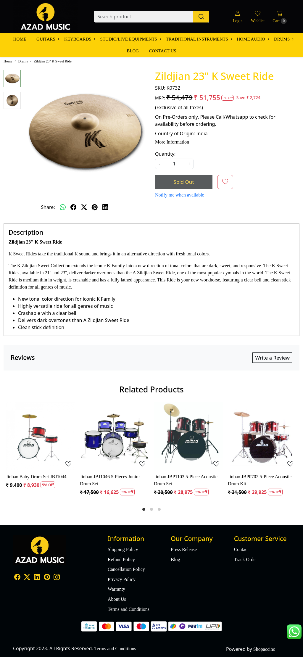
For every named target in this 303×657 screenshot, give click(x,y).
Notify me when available (179, 194)
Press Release (184, 549)
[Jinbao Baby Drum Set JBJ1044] (40, 436)
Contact (241, 549)
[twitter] (84, 207)
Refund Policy (121, 559)
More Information (172, 141)
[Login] (237, 16)
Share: (48, 207)
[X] (27, 577)
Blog (133, 51)
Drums (283, 39)
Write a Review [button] (272, 357)
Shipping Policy (123, 549)
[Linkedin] (37, 577)
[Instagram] (56, 577)
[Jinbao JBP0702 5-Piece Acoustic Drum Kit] (262, 436)
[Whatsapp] (62, 207)
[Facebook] (17, 577)
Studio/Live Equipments (130, 39)
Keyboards (79, 39)
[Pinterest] (47, 577)
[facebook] (73, 207)
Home (19, 39)
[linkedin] (105, 207)
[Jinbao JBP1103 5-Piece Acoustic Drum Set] (188, 436)
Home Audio (253, 39)
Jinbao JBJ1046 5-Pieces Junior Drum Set (110, 480)
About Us (117, 599)
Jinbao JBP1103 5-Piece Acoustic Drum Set (185, 480)
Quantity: (165, 154)
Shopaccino (264, 649)
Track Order (245, 559)
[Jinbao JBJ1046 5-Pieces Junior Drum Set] (114, 436)
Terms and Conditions (128, 609)
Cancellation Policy (126, 569)
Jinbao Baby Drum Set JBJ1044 (36, 476)
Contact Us (162, 51)
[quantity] (174, 164)
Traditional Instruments (199, 39)
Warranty (116, 589)
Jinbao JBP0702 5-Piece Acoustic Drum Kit (260, 480)
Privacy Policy (122, 579)
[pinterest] (94, 207)
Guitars (47, 39)
